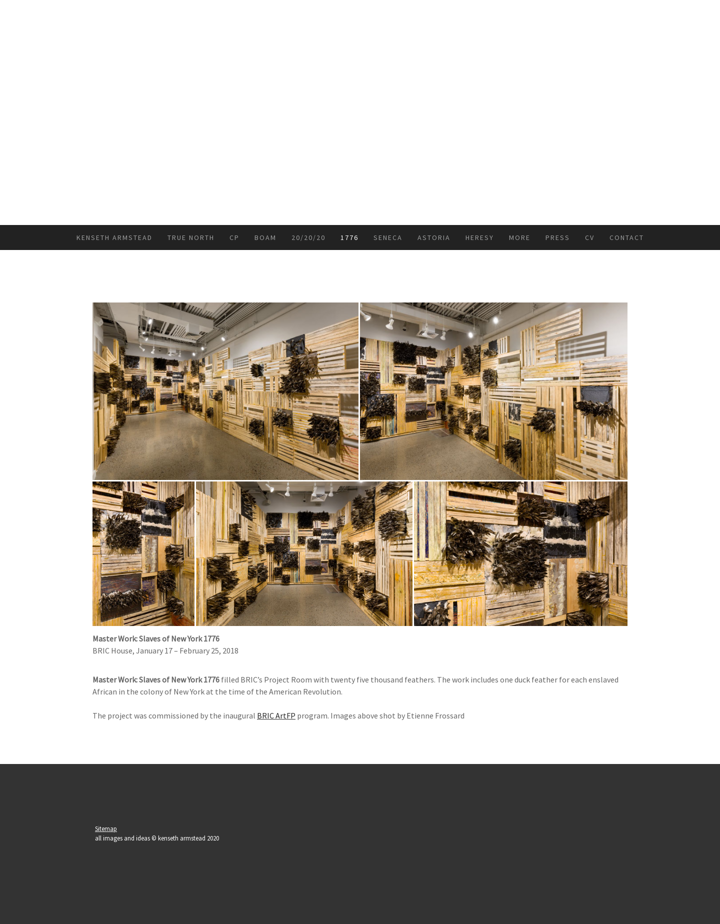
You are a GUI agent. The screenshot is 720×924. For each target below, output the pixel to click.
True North (191, 237)
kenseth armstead (114, 237)
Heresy (480, 237)
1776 (349, 237)
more (519, 237)
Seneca (388, 237)
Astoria (434, 237)
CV (589, 237)
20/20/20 (309, 237)
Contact (627, 237)
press (558, 237)
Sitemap (106, 828)
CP (235, 237)
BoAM (265, 237)
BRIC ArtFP (276, 715)
